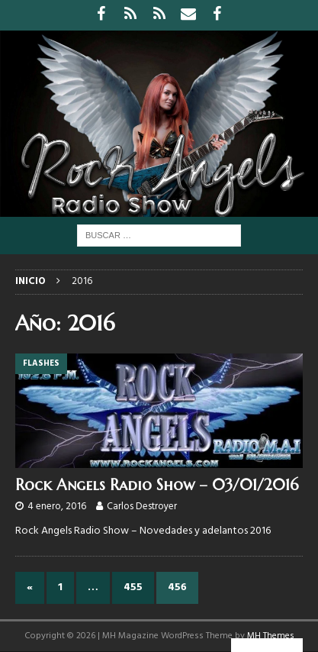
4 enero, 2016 (56, 507)
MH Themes (270, 636)
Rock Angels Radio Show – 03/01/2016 (156, 485)
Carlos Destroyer (142, 507)
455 (133, 587)
